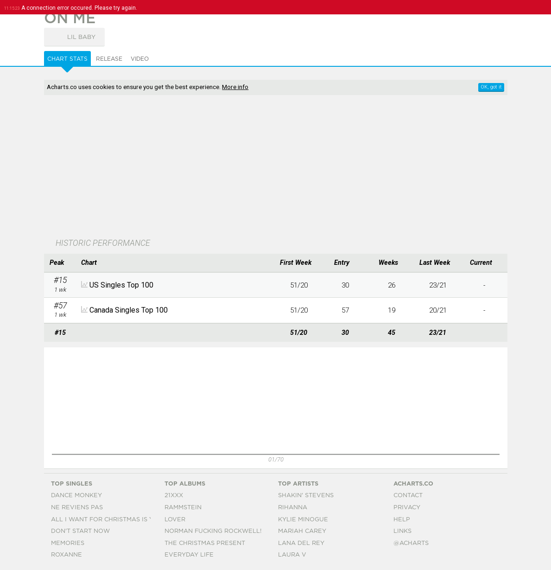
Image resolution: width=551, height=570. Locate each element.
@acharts (411, 543)
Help (401, 520)
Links (402, 531)
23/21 (438, 285)
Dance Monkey (76, 496)
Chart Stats (67, 59)
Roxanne (66, 555)
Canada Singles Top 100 (128, 310)
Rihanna (292, 508)
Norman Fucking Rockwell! (213, 531)
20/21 (438, 310)
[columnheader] (60, 263)
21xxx (174, 496)
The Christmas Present (205, 543)
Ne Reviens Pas (77, 508)
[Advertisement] (256, 167)
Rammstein (183, 508)
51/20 (299, 285)
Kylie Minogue (303, 520)
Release (109, 59)
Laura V (292, 555)
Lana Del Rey (301, 543)
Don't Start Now (80, 531)
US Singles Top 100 (121, 285)
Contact (408, 496)
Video (140, 59)
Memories (67, 543)
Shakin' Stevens (306, 496)
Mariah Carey (302, 531)
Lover (175, 520)
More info (235, 86)
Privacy (406, 508)
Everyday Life (189, 555)
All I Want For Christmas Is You (107, 520)
